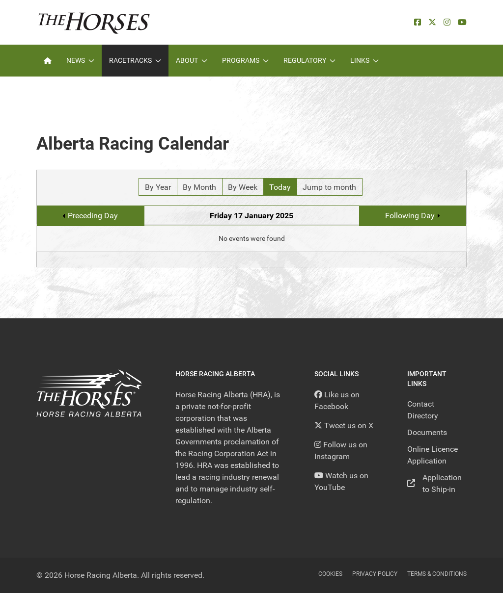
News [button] (80, 60)
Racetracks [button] (135, 60)
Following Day (410, 215)
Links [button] (364, 60)
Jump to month (329, 187)
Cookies (330, 573)
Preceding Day (93, 215)
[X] (432, 22)
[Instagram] (447, 22)
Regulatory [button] (309, 60)
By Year (158, 187)
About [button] (191, 60)
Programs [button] (245, 60)
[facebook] (417, 22)
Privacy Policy (374, 573)
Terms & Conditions (437, 573)
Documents (427, 432)
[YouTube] (462, 22)
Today (280, 187)
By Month (199, 187)
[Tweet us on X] (343, 425)
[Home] (47, 61)
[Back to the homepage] (94, 22)
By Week (242, 187)
